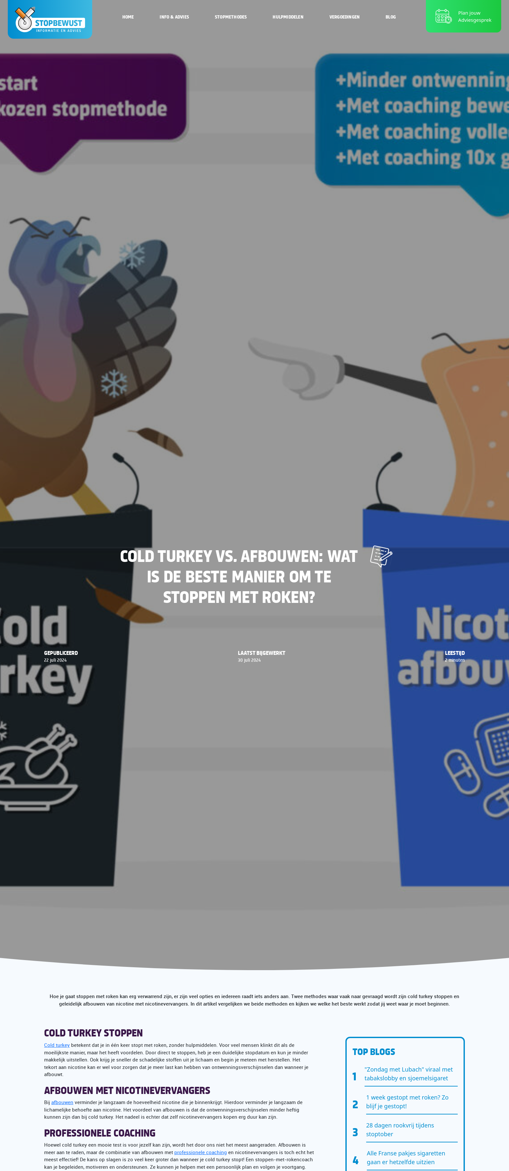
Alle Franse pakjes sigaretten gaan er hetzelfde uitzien (406, 1157)
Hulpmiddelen (288, 16)
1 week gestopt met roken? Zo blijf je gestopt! (407, 1101)
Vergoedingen (344, 16)
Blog (391, 16)
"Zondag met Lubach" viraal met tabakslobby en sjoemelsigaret (409, 1073)
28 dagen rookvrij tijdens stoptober (400, 1129)
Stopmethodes (231, 16)
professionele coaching (200, 1152)
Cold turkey (57, 1045)
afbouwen (62, 1102)
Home (128, 16)
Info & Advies (174, 16)
